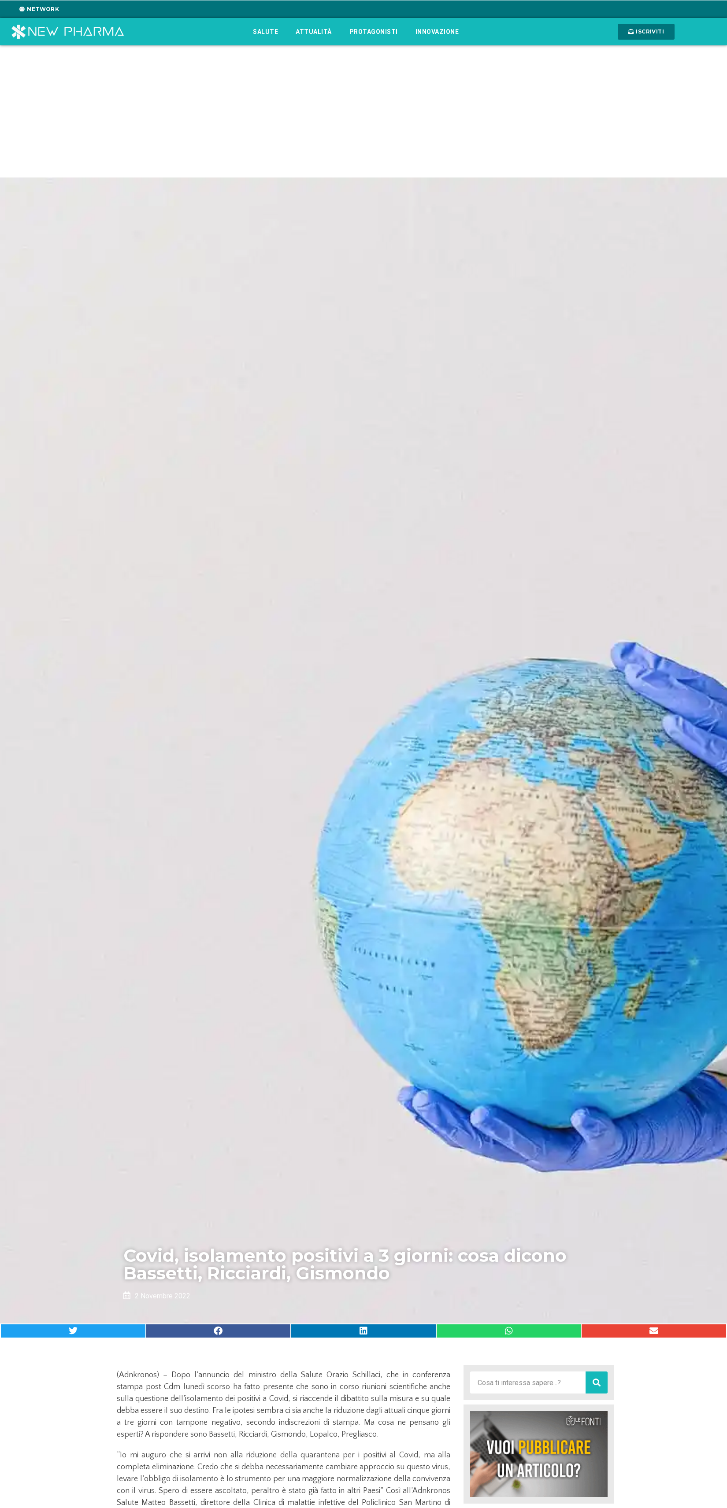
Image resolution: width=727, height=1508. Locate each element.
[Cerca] (597, 1382)
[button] (73, 1331)
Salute (265, 31)
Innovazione (437, 31)
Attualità (314, 31)
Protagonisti (373, 31)
